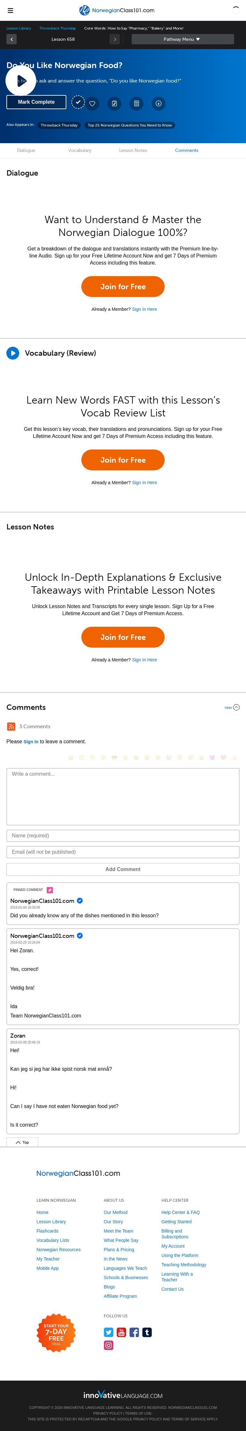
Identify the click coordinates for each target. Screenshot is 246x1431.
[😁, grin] (92, 757)
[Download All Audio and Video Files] (159, 104)
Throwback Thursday (57, 28)
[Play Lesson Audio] (20, 80)
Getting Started (176, 1221)
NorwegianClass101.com (192, 1407)
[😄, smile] (70, 757)
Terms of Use (138, 1413)
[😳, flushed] (81, 757)
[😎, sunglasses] (114, 757)
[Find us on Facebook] (134, 1332)
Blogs (109, 1286)
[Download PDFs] (136, 104)
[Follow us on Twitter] (109, 1332)
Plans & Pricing (119, 1249)
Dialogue (26, 150)
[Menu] (10, 10)
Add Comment (122, 869)
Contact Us (172, 1289)
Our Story (113, 1221)
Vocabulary (79, 150)
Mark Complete (36, 102)
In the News (115, 1258)
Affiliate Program (120, 1296)
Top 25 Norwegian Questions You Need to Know (130, 125)
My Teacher (48, 1258)
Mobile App (48, 1268)
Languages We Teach (125, 1268)
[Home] (117, 15)
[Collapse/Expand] (123, 707)
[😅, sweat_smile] (147, 757)
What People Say (121, 1240)
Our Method (115, 1212)
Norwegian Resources (59, 1249)
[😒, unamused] (103, 757)
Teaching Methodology (183, 1264)
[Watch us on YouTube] (122, 1332)
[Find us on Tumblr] (147, 1332)
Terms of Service (188, 1419)
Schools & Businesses (126, 1277)
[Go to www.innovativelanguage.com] (123, 1394)
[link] (11, 39)
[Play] (12, 353)
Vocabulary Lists (53, 1240)
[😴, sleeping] (190, 757)
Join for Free (123, 286)
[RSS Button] (11, 726)
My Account (172, 1246)
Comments (186, 150)
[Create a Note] (114, 104)
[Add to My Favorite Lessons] (92, 104)
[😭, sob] (168, 757)
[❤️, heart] (223, 757)
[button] (236, 10)
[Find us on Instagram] (109, 1345)
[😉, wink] (157, 757)
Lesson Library (18, 28)
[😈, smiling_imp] (212, 757)
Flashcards (47, 1231)
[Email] (123, 852)
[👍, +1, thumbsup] (234, 757)
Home (42, 1212)
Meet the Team (118, 1231)
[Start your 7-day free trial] (56, 1333)
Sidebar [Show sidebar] (183, 39)
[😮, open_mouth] (201, 757)
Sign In (30, 741)
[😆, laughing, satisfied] (136, 757)
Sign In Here (144, 309)
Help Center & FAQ (180, 1212)
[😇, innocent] (179, 757)
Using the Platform (179, 1255)
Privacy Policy (108, 1413)
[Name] (123, 836)
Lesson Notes (133, 150)
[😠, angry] (125, 757)
